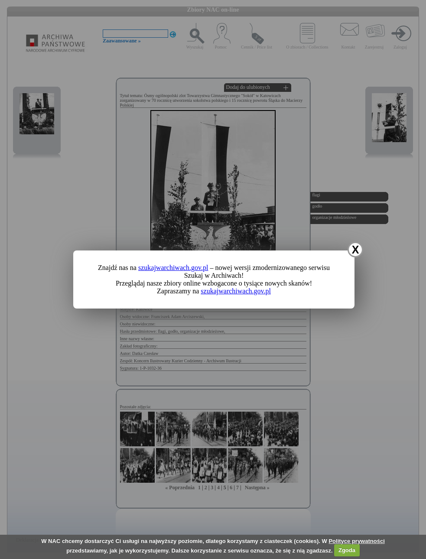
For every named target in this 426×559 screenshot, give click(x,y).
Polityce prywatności (356, 541)
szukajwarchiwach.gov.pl (173, 267)
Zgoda (346, 550)
